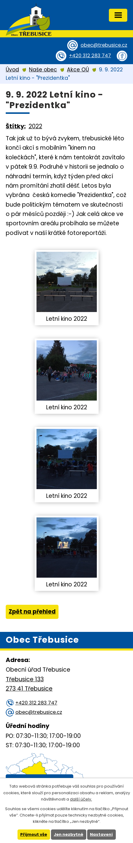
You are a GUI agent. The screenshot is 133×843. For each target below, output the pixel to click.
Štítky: (16, 126)
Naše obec (43, 69)
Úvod (12, 69)
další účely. (81, 799)
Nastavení (101, 834)
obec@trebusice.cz (104, 45)
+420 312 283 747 (90, 55)
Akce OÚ (78, 69)
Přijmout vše (33, 834)
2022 (35, 126)
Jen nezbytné (68, 834)
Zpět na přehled (32, 611)
